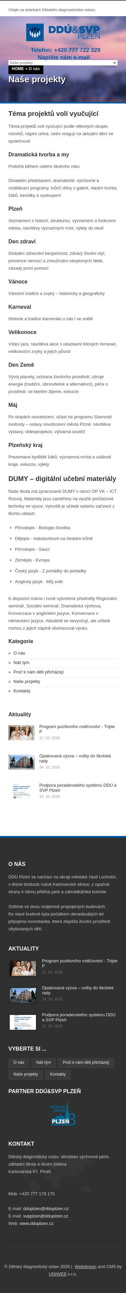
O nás (19, 653)
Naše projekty (26, 681)
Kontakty (22, 690)
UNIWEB (58, 1273)
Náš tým (21, 662)
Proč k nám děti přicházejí (38, 671)
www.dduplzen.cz (36, 1223)
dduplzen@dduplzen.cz (46, 1208)
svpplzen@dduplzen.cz (45, 1216)
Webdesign (85, 1266)
